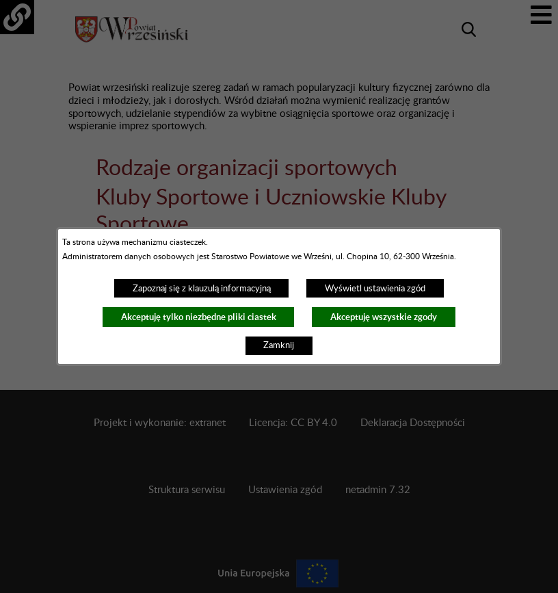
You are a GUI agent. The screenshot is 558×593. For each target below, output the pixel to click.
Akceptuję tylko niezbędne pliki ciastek (198, 317)
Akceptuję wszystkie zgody (383, 317)
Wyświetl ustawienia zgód (375, 288)
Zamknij (278, 345)
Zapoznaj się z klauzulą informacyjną (202, 288)
